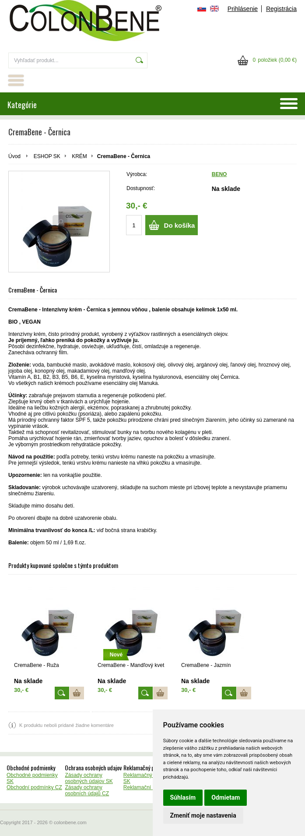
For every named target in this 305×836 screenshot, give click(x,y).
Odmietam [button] (225, 797)
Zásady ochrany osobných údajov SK (88, 778)
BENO (219, 174)
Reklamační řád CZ (145, 787)
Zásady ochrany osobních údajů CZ (87, 790)
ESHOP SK (47, 156)
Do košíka (179, 225)
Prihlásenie (243, 8)
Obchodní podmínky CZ (34, 787)
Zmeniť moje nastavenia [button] (203, 815)
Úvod (14, 156)
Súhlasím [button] (183, 797)
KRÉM (79, 156)
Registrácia (281, 8)
